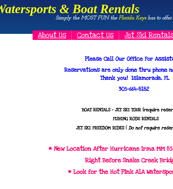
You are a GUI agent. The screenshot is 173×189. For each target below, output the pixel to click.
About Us (52, 35)
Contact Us (95, 35)
